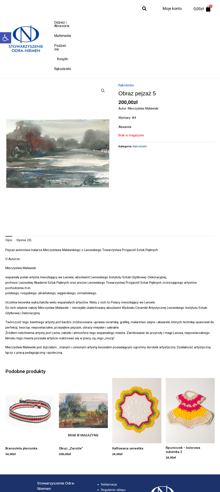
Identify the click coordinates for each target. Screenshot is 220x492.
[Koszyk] (202, 9)
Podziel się (123, 22)
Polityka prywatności (115, 452)
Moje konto (172, 8)
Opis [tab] (8, 196)
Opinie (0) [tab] (24, 196)
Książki (144, 22)
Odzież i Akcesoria (71, 22)
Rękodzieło (164, 22)
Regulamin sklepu (113, 446)
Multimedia (100, 22)
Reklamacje (109, 441)
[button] (5, 37)
